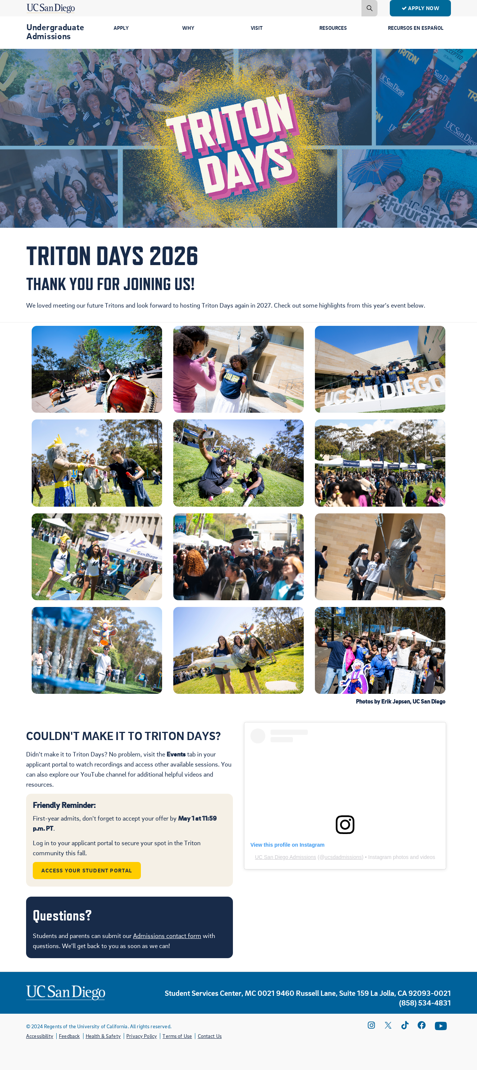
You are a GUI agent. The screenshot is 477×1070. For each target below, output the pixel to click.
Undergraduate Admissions (55, 31)
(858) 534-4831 (425, 1003)
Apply (122, 28)
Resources (334, 28)
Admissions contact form (167, 936)
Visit (257, 28)
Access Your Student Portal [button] (87, 870)
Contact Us (210, 1036)
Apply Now (420, 7)
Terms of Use (177, 1036)
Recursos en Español (405, 31)
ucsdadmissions (343, 857)
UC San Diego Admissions (285, 857)
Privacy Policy (141, 1036)
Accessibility (39, 1036)
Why (188, 28)
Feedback (69, 1036)
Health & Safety (103, 1036)
